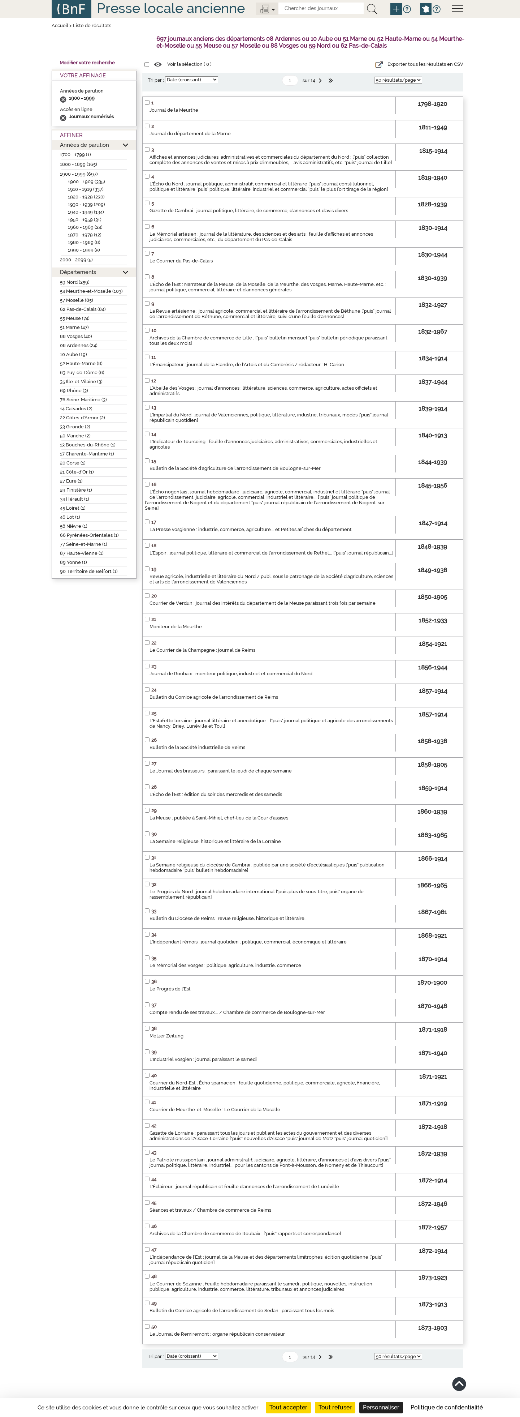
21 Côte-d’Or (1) (77, 472)
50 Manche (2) (75, 435)
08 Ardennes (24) (79, 345)
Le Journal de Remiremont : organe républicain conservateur (217, 1334)
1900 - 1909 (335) (86, 181)
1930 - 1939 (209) (86, 204)
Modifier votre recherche (87, 62)
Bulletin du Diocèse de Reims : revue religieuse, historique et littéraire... (229, 918)
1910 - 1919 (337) (86, 189)
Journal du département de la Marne (190, 133)
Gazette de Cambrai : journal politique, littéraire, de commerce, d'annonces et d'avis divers (249, 210)
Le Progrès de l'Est (170, 989)
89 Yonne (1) (73, 562)
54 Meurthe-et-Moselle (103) (91, 291)
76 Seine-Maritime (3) (83, 399)
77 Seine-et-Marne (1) (83, 544)
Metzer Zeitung (166, 1036)
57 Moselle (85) (76, 300)
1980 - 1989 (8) (84, 242)
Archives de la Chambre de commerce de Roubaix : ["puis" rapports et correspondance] (245, 1233)
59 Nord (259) (75, 282)
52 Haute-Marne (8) (81, 363)
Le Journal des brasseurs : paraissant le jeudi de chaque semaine (221, 771)
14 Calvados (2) (76, 408)
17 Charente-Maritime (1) (87, 454)
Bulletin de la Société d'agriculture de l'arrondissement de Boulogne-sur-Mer (235, 468)
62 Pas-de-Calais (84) (83, 309)
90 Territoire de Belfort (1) (89, 571)
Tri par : (156, 80)
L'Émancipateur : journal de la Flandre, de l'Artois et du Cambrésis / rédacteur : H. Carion (247, 364)
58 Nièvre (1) (73, 526)
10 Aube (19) (73, 354)
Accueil (60, 25)
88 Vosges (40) (76, 336)
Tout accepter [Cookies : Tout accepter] (288, 1407)
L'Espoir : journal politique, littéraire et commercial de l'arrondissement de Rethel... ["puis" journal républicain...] (271, 553)
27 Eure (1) (71, 481)
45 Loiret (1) (73, 508)
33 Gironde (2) (75, 426)
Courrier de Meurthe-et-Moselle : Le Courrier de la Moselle (215, 1109)
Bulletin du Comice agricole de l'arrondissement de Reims (214, 697)
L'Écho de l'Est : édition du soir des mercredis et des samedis (216, 794)
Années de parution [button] (84, 145)
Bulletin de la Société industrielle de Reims (197, 747)
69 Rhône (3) (74, 390)
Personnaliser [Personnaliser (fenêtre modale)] (381, 1407)
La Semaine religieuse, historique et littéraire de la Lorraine (215, 841)
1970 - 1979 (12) (84, 234)
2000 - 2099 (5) (76, 259)
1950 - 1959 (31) (84, 219)
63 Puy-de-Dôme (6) (82, 372)
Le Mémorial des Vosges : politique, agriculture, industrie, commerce (225, 965)
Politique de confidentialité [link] (447, 1407)
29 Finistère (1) (76, 490)
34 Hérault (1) (74, 499)
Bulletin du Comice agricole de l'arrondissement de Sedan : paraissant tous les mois (242, 1310)
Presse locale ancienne (171, 8)
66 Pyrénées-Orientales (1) (89, 535)
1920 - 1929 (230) (86, 197)
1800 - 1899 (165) (78, 164)
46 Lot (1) (70, 517)
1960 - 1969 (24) (85, 227)
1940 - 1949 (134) (86, 212)
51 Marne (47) (74, 327)
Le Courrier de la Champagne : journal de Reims (202, 650)
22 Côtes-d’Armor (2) (82, 417)
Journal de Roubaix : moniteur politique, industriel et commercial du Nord (231, 673)
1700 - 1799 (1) (75, 154)
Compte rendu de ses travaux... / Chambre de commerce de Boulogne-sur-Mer (237, 1012)
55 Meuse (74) (75, 318)
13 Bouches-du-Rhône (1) (88, 445)
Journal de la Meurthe (174, 110)
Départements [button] (78, 272)
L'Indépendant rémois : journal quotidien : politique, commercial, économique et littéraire (248, 942)
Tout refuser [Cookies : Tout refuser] (335, 1407)
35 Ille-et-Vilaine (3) (81, 381)
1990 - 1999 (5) (84, 250)
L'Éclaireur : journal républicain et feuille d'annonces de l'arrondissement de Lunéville (244, 1186)
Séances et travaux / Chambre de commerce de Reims (210, 1210)
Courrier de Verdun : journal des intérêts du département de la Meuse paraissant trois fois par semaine (263, 603)
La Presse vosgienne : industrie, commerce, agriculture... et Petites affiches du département (251, 529)
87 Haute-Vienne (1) (82, 553)
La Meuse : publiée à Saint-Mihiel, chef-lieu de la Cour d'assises (219, 818)
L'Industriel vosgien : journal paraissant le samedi (203, 1059)
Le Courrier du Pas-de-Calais (181, 261)
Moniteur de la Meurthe (176, 626)
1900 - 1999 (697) (79, 174)
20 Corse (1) (73, 463)
